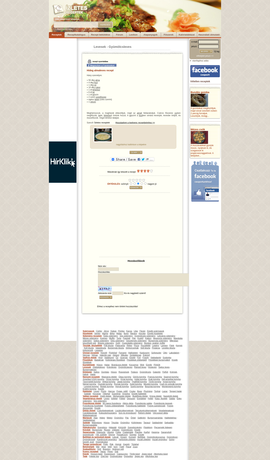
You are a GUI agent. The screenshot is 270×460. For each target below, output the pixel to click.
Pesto (110, 451)
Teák (85, 456)
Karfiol (147, 432)
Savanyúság (89, 432)
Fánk (171, 345)
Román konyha (121, 384)
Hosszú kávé (97, 454)
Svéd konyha (136, 384)
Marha (105, 333)
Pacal (128, 447)
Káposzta (101, 432)
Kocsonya (133, 365)
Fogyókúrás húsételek (93, 406)
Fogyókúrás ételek (92, 403)
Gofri (118, 343)
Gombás (105, 372)
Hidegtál (112, 427)
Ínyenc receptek (90, 451)
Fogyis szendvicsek (156, 406)
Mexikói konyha (151, 384)
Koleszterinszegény (108, 413)
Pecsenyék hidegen (163, 427)
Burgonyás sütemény (158, 341)
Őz (117, 357)
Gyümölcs (118, 418)
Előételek (87, 372)
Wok (142, 365)
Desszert (131, 398)
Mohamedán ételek (122, 396)
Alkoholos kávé (161, 454)
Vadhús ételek (90, 357)
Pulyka (121, 331)
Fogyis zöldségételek (114, 406)
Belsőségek (88, 447)
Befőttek (141, 437)
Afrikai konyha (108, 381)
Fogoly (146, 357)
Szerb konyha (137, 386)
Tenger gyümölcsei (92, 444)
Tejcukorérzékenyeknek (146, 410)
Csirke (99, 331)
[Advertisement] (62, 89)
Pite (134, 338)
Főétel (122, 398)
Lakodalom (174, 353)
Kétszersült (88, 350)
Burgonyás (97, 430)
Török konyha (155, 381)
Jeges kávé (147, 454)
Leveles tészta (168, 348)
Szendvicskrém (135, 427)
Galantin (157, 372)
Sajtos (96, 372)
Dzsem (123, 437)
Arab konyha (154, 379)
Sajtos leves (164, 367)
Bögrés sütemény (106, 343)
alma (97, 80)
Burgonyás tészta (116, 348)
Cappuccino (122, 454)
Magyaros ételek (109, 377)
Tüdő (121, 447)
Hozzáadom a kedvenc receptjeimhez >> (135, 122)
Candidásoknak (90, 413)
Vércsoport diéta (160, 413)
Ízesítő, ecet (88, 442)
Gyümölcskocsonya (156, 437)
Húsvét (104, 353)
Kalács (148, 338)
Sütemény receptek (92, 336)
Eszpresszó (109, 454)
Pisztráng (148, 391)
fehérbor (96, 90)
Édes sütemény (110, 336)
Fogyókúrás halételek (136, 406)
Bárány (133, 333)
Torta (119, 338)
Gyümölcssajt (89, 439)
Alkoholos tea (151, 456)
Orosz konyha (112, 379)
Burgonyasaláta (90, 425)
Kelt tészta (89, 348)
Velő (110, 447)
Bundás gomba (200, 92)
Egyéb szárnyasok (155, 331)
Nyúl (100, 357)
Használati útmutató (209, 34)
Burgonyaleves (89, 369)
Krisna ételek (156, 396)
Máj (97, 447)
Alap (96, 418)
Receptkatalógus (76, 34)
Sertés (97, 333)
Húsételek (88, 333)
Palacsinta (120, 345)
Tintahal (135, 444)
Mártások (87, 418)
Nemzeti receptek (91, 377)
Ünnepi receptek (91, 353)
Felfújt (165, 372)
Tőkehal (106, 394)
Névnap (86, 355)
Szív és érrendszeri (127, 413)
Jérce (106, 331)
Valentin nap (105, 355)
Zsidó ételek (105, 396)
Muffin (112, 338)
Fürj (139, 357)
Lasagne (99, 350)
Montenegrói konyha (171, 386)
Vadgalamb (156, 357)
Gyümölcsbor (102, 442)
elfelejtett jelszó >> (205, 56)
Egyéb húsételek (155, 333)
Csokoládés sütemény (132, 343)
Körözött (122, 427)
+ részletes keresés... (64, 29)
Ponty (103, 391)
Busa (139, 391)
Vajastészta (101, 348)
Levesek (100, 47)
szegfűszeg (101, 97)
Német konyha (89, 384)
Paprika (138, 432)
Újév (165, 353)
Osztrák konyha (105, 384)
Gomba (132, 434)
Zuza (135, 447)
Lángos (164, 345)
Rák (111, 444)
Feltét (150, 398)
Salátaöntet (157, 422)
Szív (115, 447)
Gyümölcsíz (172, 437)
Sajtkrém (142, 418)
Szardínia (116, 394)
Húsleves (152, 367)
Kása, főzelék (161, 398)
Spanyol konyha (171, 377)
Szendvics (102, 427)
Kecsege (97, 394)
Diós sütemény (117, 341)
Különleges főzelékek (115, 360)
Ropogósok (124, 372)
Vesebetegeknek (166, 410)
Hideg (102, 418)
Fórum (119, 34)
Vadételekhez (89, 420)
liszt (96, 82)
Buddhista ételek (140, 396)
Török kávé (134, 454)
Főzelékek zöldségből (137, 360)
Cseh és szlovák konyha (171, 384)
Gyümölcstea (116, 456)
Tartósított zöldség (127, 439)
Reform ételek (144, 413)
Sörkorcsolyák (132, 348)
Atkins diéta (128, 403)
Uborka (110, 432)
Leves (96, 391)
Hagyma (155, 432)
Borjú (126, 333)
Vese (103, 447)
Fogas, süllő (122, 391)
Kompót (132, 437)
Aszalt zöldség (143, 439)
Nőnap (95, 355)
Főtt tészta (108, 345)
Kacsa (129, 331)
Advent (116, 355)
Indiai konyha (140, 379)
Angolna (126, 394)
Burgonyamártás (155, 418)
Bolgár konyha (107, 386)
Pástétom (148, 427)
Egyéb (132, 357)
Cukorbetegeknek (105, 410)
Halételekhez (170, 418)
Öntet (133, 418)
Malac (119, 333)
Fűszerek (168, 34)
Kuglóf (140, 338)
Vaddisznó (109, 357)
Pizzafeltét (145, 345)
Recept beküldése (100, 34)
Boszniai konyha (152, 386)
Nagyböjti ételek (170, 396)
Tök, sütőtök (101, 434)
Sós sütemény (126, 336)
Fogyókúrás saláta (143, 403)
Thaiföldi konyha (139, 381)
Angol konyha (169, 381)
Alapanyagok (151, 34)
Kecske (142, 333)
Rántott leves (140, 367)
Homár (118, 444)
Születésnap (135, 355)
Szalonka (167, 357)
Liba (136, 331)
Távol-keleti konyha (92, 381)
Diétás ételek (89, 410)
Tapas (103, 451)
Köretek (87, 430)
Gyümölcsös (145, 372)
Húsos (99, 365)
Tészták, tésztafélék (92, 345)
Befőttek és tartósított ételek (97, 437)
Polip (105, 444)
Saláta (172, 398)
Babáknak (99, 360)
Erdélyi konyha (89, 389)
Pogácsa (156, 348)
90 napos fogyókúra (112, 403)
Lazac (165, 391)
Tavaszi (146, 422)
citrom (93, 102)
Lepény (155, 345)
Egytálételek (89, 365)
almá (139, 113)
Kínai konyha (127, 379)
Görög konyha (139, 377)
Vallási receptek (90, 396)
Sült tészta (145, 348)
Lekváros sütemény (166, 336)
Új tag (216, 51)
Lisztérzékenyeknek (124, 410)
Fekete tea (94, 456)
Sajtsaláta (169, 422)
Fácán (142, 331)
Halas (107, 365)
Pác (127, 418)
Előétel (114, 398)
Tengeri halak (175, 391)
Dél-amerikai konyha (171, 379)
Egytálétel (141, 398)
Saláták (87, 394)
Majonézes (97, 422)
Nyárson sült (118, 449)
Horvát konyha (122, 386)
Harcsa (111, 391)
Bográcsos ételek (119, 365)
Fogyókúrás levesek (163, 403)
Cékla (118, 432)
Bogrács (106, 449)
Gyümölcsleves (120, 47)
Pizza (136, 345)
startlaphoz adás (199, 61)
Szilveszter (156, 353)
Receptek (57, 34)
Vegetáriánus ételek (92, 398)
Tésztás (114, 422)
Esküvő (146, 355)
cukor (97, 87)
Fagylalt (126, 338)
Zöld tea (104, 456)
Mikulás (124, 355)
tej (93, 92)
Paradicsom (122, 434)
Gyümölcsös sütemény (144, 336)
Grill (99, 449)
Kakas (113, 331)
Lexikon (133, 34)
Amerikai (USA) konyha (93, 379)
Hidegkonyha (89, 427)
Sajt (116, 451)
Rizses (107, 430)
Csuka (132, 391)
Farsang (122, 353)
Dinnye (111, 434)
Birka (112, 333)
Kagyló (126, 444)
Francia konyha (155, 377)
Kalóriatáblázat (187, 34)
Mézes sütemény (90, 338)
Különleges (136, 422)
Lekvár (115, 437)
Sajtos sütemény (101, 341)
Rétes (129, 345)
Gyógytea (128, 456)
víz (176, 113)
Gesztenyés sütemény (136, 341)
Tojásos (134, 372)
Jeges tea (139, 456)
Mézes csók (198, 129)
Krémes (103, 338)
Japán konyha (123, 381)
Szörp (171, 439)
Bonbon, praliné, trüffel (154, 343)
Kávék (86, 454)
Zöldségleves (99, 367)
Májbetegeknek (90, 415)
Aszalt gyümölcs (159, 439)
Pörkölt (157, 365)
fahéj (97, 99)
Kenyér (179, 345)
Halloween (133, 353)
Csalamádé (128, 432)
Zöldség (116, 430)
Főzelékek (88, 360)
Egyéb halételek (139, 394)
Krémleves (112, 367)
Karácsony (144, 353)
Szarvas (124, 357)
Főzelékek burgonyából (159, 360)
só (95, 85)
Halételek (87, 391)
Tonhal (157, 391)
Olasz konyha (125, 377)
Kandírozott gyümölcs (107, 439)
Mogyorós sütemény (162, 338)
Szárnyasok (88, 331)
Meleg (109, 418)
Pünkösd (113, 353)
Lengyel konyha (91, 386)
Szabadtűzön (89, 449)
